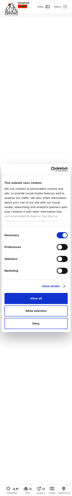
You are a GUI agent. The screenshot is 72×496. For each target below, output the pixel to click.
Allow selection (36, 310)
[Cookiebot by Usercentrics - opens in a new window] (51, 169)
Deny (36, 323)
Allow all (36, 298)
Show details (51, 286)
